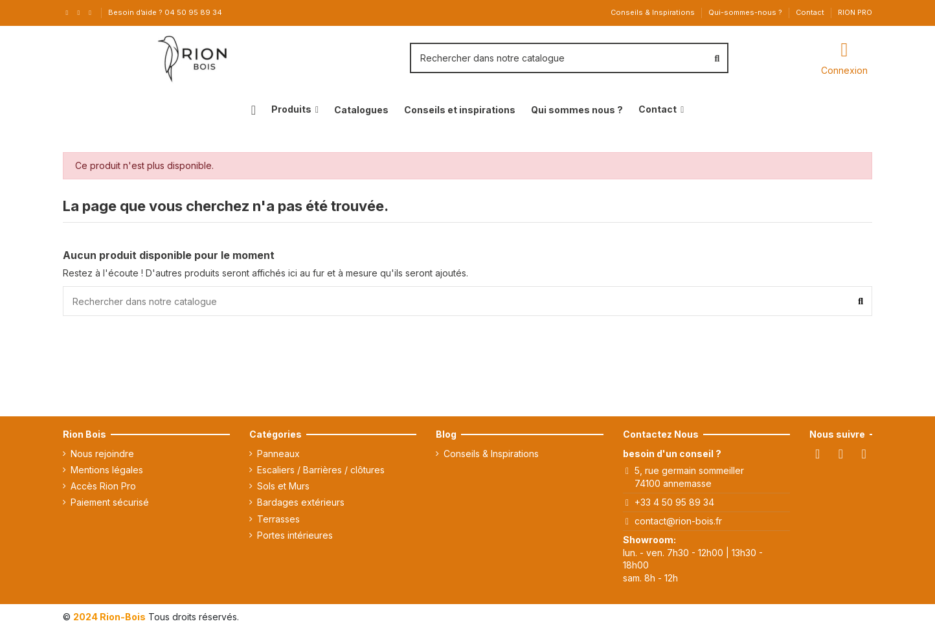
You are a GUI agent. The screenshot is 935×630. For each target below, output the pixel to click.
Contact (811, 12)
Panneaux (278, 453)
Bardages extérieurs (300, 502)
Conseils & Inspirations (654, 12)
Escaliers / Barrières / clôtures (321, 469)
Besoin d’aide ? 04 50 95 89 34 (165, 12)
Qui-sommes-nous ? (746, 12)
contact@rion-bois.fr (678, 520)
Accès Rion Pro (103, 485)
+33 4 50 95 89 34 (674, 502)
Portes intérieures (295, 535)
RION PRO (855, 12)
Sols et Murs (283, 485)
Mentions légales (107, 469)
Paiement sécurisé (110, 502)
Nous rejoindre (102, 453)
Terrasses (278, 518)
